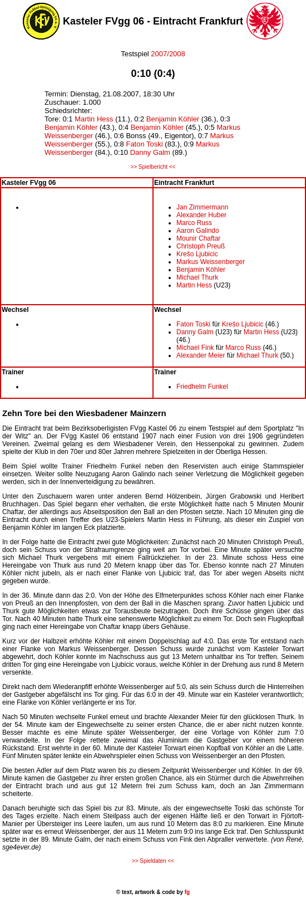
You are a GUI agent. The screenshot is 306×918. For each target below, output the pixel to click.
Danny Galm (150, 152)
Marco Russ (194, 223)
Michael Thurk (197, 277)
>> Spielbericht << (152, 167)
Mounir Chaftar (198, 238)
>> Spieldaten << (153, 861)
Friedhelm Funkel (202, 386)
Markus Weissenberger (210, 262)
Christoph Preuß (200, 246)
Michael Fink (195, 347)
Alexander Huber (201, 215)
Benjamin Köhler (172, 119)
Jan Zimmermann (202, 207)
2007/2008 (167, 54)
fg (186, 892)
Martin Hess (94, 119)
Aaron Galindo (197, 231)
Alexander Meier (200, 355)
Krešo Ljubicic (197, 254)
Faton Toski (144, 144)
